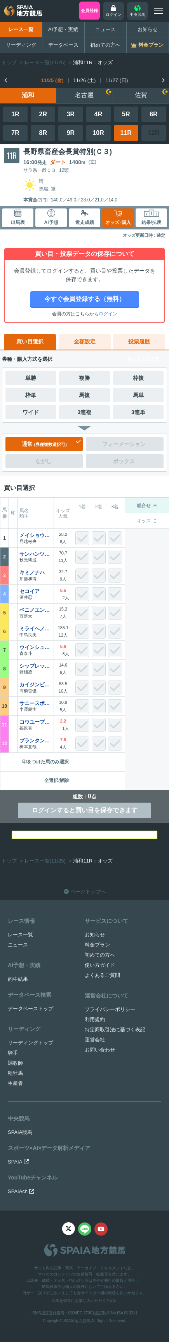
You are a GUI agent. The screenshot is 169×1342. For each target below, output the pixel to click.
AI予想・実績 (63, 29)
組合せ (147, 505)
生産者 (15, 1083)
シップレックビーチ (35, 665)
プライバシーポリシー (110, 1009)
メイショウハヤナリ (35, 535)
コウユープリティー (35, 721)
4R (98, 114)
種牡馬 (15, 1073)
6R (153, 114)
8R (43, 132)
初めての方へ (105, 45)
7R (15, 132)
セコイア (29, 591)
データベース (63, 45)
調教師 (15, 1063)
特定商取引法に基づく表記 (115, 1029)
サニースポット (35, 703)
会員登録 (89, 10)
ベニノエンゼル (35, 609)
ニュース (105, 29)
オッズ (147, 521)
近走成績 (84, 217)
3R (71, 114)
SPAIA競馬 (20, 1132)
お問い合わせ (100, 1050)
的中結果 (18, 979)
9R (71, 132)
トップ (9, 62)
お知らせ (148, 29)
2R (43, 114)
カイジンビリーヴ (35, 684)
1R (15, 114)
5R (126, 114)
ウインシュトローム (35, 647)
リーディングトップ (30, 1043)
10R (98, 132)
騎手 (13, 1053)
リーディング (21, 45)
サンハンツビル (35, 553)
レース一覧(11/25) (45, 62)
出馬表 (18, 217)
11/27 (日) (116, 80)
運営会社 (95, 1040)
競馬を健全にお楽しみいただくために (85, 1300)
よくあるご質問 (102, 975)
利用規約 (95, 1019)
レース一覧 (20, 29)
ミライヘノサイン (35, 628)
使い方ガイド (100, 965)
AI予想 (51, 217)
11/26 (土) (84, 80)
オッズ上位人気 (143, 359)
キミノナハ (32, 572)
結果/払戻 (151, 217)
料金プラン (97, 945)
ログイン (108, 314)
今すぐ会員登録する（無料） (84, 299)
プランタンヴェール (35, 740)
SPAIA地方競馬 (76, 1321)
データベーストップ (30, 1008)
